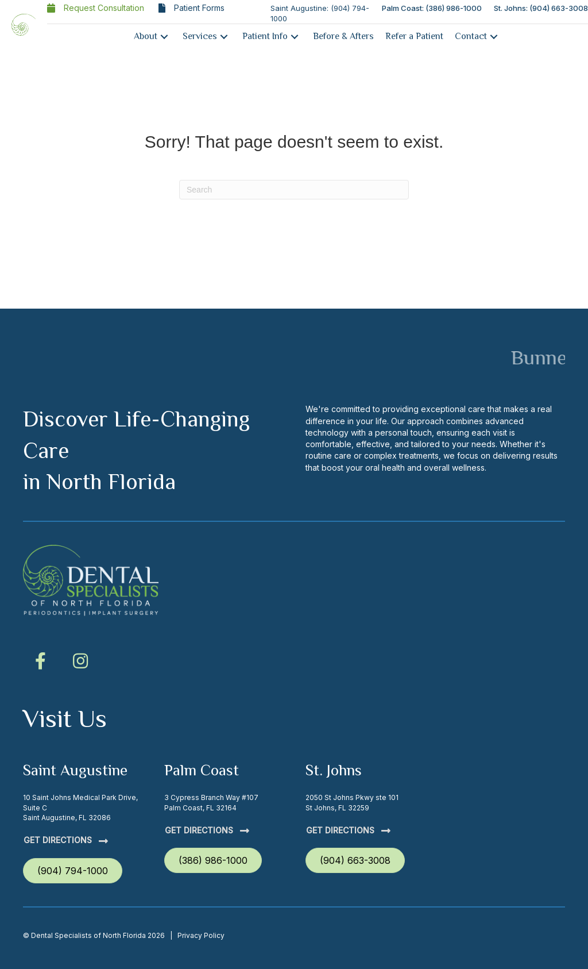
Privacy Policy (201, 935)
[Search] (294, 189)
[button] (164, 36)
